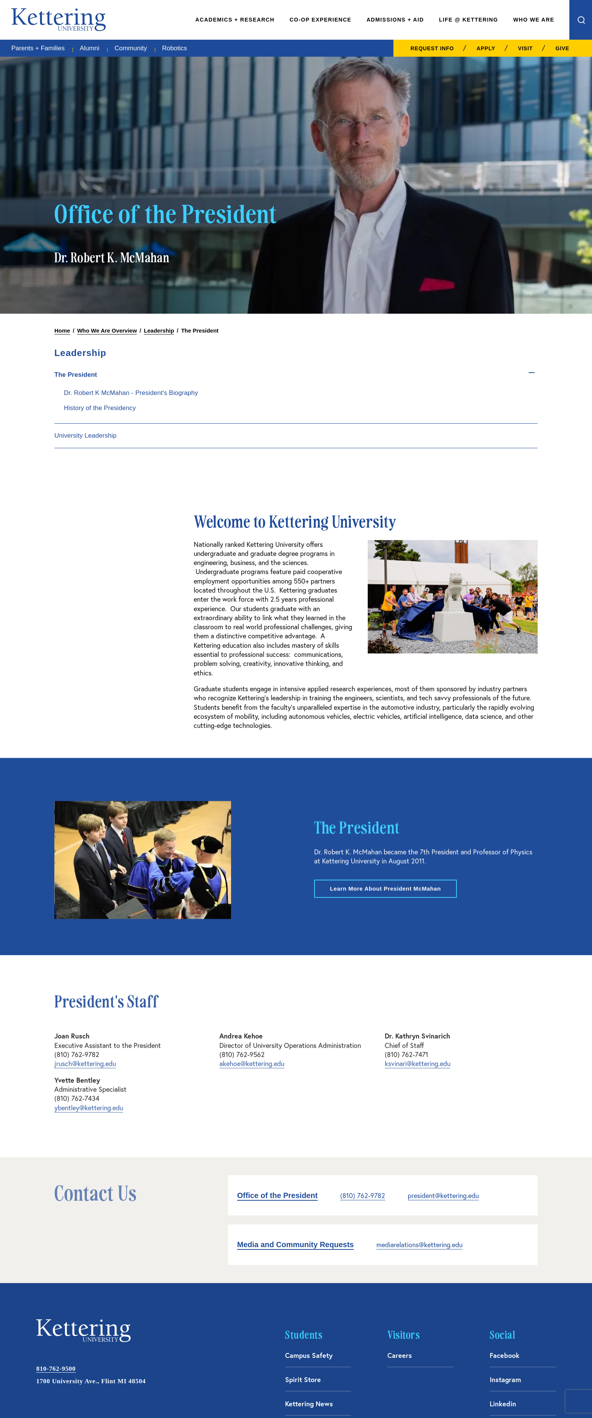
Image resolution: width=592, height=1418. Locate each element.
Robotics (174, 48)
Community (130, 48)
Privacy (548, 1396)
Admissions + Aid (395, 20)
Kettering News (309, 1271)
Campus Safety (309, 1223)
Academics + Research (234, 20)
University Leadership (450, 447)
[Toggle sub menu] (476, 372)
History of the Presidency (464, 420)
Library (296, 1295)
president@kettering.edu (443, 1063)
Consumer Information (443, 1396)
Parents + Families (38, 48)
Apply (485, 48)
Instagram (505, 1247)
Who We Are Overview (107, 330)
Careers (399, 1223)
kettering (58, 19)
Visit (525, 48)
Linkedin (503, 1271)
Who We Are (533, 20)
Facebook (505, 1223)
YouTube (503, 1295)
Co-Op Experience (321, 20)
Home (62, 330)
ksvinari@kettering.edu (417, 922)
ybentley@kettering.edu (88, 966)
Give (562, 48)
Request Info (432, 48)
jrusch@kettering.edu (85, 922)
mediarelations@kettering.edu (419, 1112)
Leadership (159, 330)
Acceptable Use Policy (380, 1396)
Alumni (89, 48)
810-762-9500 (56, 1236)
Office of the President (277, 1063)
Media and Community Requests (295, 1112)
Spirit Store (303, 1247)
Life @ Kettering (468, 20)
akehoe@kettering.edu (251, 922)
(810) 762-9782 (362, 1063)
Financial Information (503, 1396)
